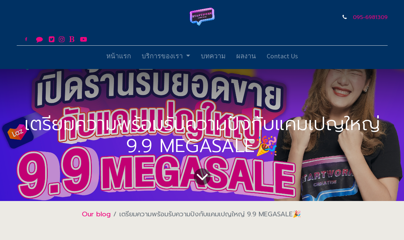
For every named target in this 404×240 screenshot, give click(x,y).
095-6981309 (370, 17)
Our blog (96, 214)
